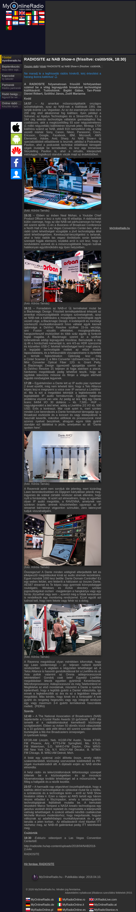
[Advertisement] (90, 27)
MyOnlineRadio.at (103, 904)
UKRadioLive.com (103, 899)
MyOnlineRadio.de (40, 904)
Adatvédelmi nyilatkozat (78, 892)
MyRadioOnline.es (72, 909)
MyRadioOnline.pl (39, 909)
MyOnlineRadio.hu (119, 228)
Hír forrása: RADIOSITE (39, 864)
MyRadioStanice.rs (103, 909)
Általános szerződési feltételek (109, 892)
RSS (129, 892)
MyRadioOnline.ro (71, 899)
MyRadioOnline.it (71, 904)
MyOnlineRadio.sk (40, 899)
